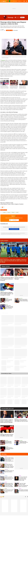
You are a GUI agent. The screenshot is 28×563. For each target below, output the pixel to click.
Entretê (20, 475)
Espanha (7, 304)
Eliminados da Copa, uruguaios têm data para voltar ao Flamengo (24, 442)
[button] (14, 220)
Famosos (6, 456)
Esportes (13, 212)
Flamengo (10, 17)
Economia (6, 475)
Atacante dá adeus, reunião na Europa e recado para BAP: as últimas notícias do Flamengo (6, 421)
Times (22, 17)
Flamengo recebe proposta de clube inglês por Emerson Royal (21, 420)
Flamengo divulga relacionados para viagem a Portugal (9, 442)
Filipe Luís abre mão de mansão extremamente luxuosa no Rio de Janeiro (24, 300)
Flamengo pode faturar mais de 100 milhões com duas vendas (6, 435)
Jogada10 (8, 212)
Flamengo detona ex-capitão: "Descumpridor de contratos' (9, 448)
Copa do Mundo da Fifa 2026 (4, 258)
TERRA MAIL (19, 1)
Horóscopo (6, 469)
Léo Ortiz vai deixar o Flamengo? (19, 278)
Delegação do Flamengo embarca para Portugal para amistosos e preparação (7, 279)
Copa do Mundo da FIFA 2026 (9, 1)
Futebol (17, 212)
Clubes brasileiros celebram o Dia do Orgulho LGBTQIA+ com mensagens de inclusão (6, 293)
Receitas (6, 488)
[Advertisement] (21, 306)
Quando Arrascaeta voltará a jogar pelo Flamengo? (9, 300)
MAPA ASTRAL (15, 1)
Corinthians (2, 291)
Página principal (5, 1)
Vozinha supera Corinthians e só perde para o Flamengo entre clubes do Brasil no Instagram (9, 307)
